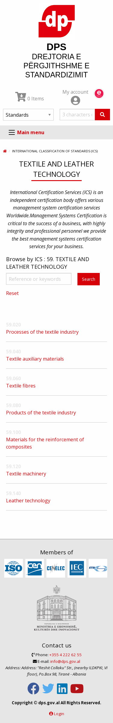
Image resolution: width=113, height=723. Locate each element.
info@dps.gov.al (65, 661)
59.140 (13, 493)
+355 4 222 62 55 (65, 654)
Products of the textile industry (41, 412)
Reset (12, 293)
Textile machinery (26, 473)
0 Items (29, 98)
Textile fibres (21, 385)
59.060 (13, 378)
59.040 (13, 351)
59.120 (13, 466)
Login (59, 713)
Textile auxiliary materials (35, 358)
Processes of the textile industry (42, 332)
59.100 (13, 432)
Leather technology (28, 500)
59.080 (13, 405)
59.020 (13, 324)
